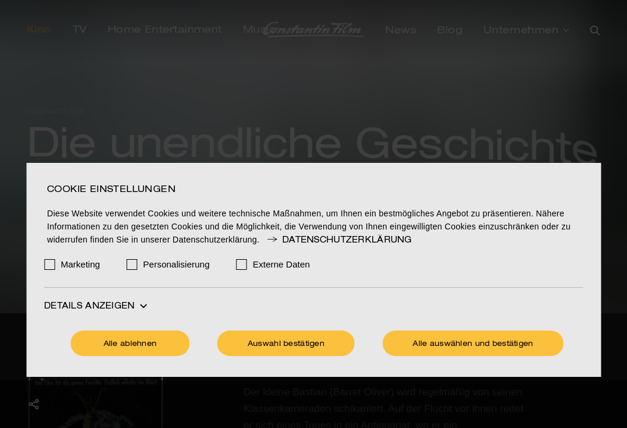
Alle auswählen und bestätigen (473, 344)
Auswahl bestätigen (286, 344)
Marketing (80, 264)
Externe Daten (281, 264)
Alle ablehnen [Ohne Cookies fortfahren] (130, 344)
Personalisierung (176, 264)
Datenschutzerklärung (339, 240)
